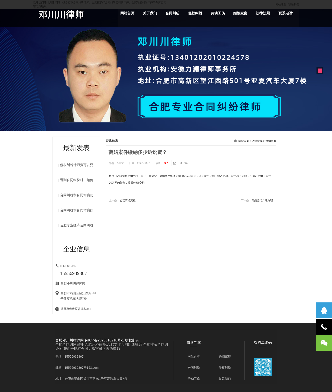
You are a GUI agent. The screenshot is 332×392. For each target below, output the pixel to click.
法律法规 (263, 13)
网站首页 (127, 13)
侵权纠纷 (195, 13)
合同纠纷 (172, 13)
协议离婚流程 (128, 200)
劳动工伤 (218, 13)
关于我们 (150, 13)
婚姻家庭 (240, 13)
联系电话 (285, 13)
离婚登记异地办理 (262, 200)
